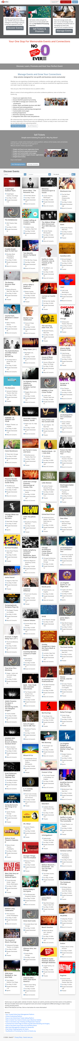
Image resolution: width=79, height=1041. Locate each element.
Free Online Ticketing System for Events (17, 1029)
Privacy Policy (18, 1037)
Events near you (28, 1037)
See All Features (32, 126)
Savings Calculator (33, 164)
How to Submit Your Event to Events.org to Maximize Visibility (23, 1020)
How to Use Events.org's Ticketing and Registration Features (23, 1022)
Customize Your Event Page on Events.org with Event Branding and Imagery (28, 1023)
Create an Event (65, 2)
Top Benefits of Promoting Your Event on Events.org (21, 1031)
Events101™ (55, 2)
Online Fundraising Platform (14, 1016)
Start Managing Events (18, 126)
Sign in (75, 2)
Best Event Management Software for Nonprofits (20, 1027)
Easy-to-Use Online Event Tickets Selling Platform (20, 1018)
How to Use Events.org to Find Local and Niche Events (21, 1025)
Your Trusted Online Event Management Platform (20, 1014)
